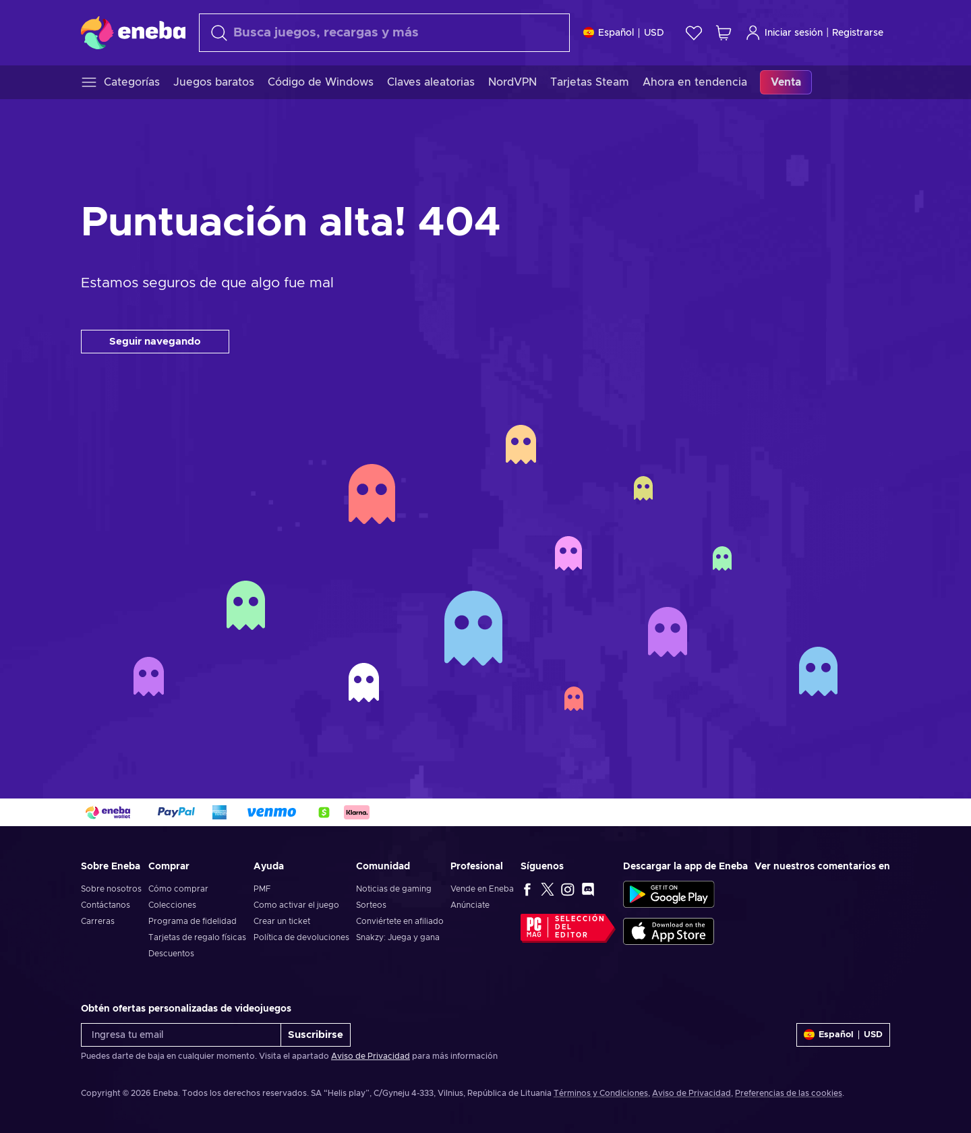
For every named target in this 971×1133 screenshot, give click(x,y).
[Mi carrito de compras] (723, 32)
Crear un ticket (282, 921)
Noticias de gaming (394, 889)
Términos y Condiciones (601, 1093)
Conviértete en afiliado (400, 921)
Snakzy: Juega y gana (398, 937)
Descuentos (171, 954)
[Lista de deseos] (694, 32)
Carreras (98, 921)
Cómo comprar (178, 889)
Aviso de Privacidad (370, 1056)
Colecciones (172, 905)
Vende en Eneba (482, 889)
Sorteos (371, 905)
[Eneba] (133, 32)
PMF (262, 889)
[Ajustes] (624, 33)
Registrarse (857, 33)
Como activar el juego (296, 905)
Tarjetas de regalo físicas (197, 937)
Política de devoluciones (301, 937)
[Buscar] (384, 32)
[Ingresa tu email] (181, 1035)
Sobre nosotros (111, 889)
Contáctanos (105, 905)
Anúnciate (470, 905)
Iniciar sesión (784, 32)
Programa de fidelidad (192, 921)
